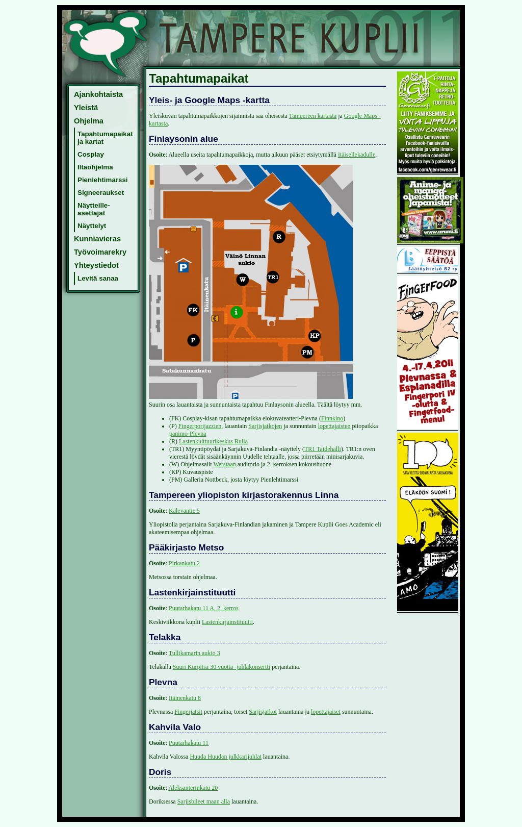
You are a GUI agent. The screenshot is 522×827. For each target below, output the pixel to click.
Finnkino (332, 418)
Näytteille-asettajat (93, 209)
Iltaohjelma (95, 167)
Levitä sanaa (97, 278)
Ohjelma (88, 121)
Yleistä (86, 108)
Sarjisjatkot (263, 711)
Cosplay (90, 154)
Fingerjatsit (188, 711)
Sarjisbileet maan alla (203, 801)
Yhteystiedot (96, 265)
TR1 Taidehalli (322, 449)
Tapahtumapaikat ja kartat (105, 137)
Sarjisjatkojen (265, 426)
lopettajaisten (334, 426)
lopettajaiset (326, 711)
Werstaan (224, 464)
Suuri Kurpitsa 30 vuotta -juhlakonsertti (221, 666)
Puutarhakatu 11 (188, 742)
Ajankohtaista (98, 94)
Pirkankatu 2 (184, 563)
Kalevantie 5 (184, 510)
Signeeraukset (100, 192)
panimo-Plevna (187, 433)
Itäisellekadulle (356, 154)
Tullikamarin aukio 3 (194, 653)
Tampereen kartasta (312, 115)
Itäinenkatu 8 (185, 697)
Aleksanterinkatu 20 (193, 787)
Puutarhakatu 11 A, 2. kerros (204, 608)
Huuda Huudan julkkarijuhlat (226, 756)
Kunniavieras (97, 239)
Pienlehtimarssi (102, 180)
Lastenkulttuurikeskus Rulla (213, 441)
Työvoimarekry (100, 252)
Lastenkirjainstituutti (227, 621)
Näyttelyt (91, 226)
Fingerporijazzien (200, 426)
